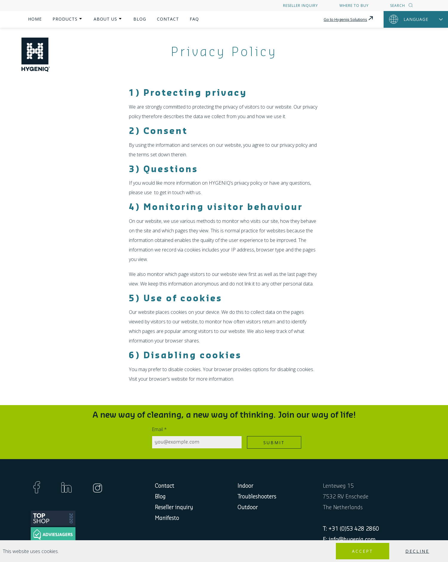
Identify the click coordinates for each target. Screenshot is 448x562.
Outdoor (247, 507)
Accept (362, 551)
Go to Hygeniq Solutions (349, 18)
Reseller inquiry (300, 5)
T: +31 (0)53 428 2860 (351, 529)
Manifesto (167, 518)
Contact (168, 19)
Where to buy (354, 5)
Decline (417, 551)
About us (105, 19)
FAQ (194, 19)
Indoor (245, 486)
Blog (139, 19)
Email (159, 429)
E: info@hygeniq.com (349, 539)
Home (35, 19)
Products (65, 19)
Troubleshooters (256, 496)
